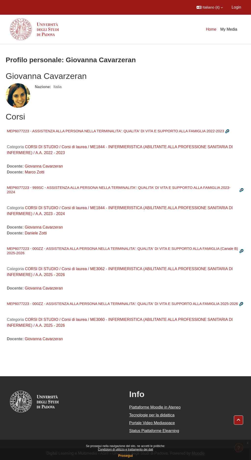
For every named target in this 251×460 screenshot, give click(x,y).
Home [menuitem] (211, 29)
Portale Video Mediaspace (152, 423)
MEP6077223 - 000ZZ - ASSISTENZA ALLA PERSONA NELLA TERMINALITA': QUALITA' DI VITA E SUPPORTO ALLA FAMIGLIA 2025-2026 (122, 304)
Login (236, 7)
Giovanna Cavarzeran (44, 166)
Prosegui (125, 456)
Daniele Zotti (36, 233)
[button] (210, 7)
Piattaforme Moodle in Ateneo (155, 407)
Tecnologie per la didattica (152, 415)
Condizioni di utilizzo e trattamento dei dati (125, 449)
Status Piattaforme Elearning (154, 431)
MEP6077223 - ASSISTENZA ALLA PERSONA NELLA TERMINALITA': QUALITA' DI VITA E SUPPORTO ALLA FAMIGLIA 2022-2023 (115, 131)
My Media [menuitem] (228, 29)
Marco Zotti (34, 172)
